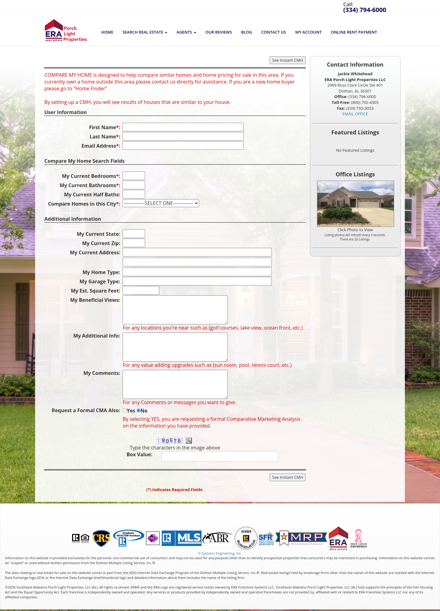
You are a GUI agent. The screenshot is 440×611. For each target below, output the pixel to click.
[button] (145, 32)
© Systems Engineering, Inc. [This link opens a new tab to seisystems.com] (220, 553)
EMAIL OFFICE (355, 114)
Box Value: (140, 454)
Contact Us (273, 32)
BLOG (246, 32)
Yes (131, 410)
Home (107, 32)
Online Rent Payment (354, 32)
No (144, 410)
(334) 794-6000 (364, 10)
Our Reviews (219, 32)
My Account (308, 32)
